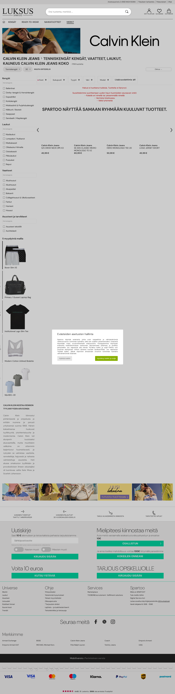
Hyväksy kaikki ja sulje (106, 358)
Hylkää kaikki (64, 358)
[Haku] (127, 11)
